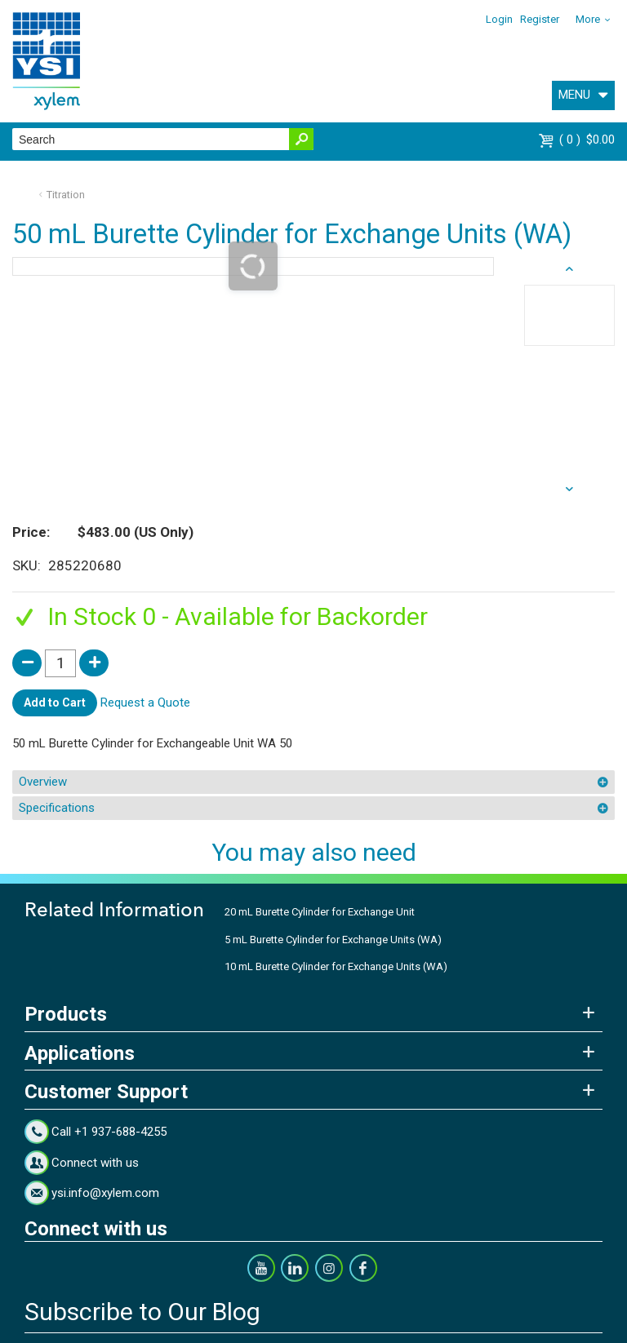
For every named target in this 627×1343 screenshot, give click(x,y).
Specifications (57, 807)
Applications (79, 1053)
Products (65, 1014)
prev (569, 489)
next (569, 269)
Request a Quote (145, 701)
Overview (43, 781)
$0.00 (587, 139)
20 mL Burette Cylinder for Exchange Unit (320, 912)
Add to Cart (55, 702)
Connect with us (95, 1162)
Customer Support (106, 1091)
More (588, 19)
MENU (574, 94)
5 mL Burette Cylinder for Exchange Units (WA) (333, 939)
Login (499, 19)
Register (539, 19)
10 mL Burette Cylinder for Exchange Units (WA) (336, 966)
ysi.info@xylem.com (105, 1193)
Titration (66, 194)
